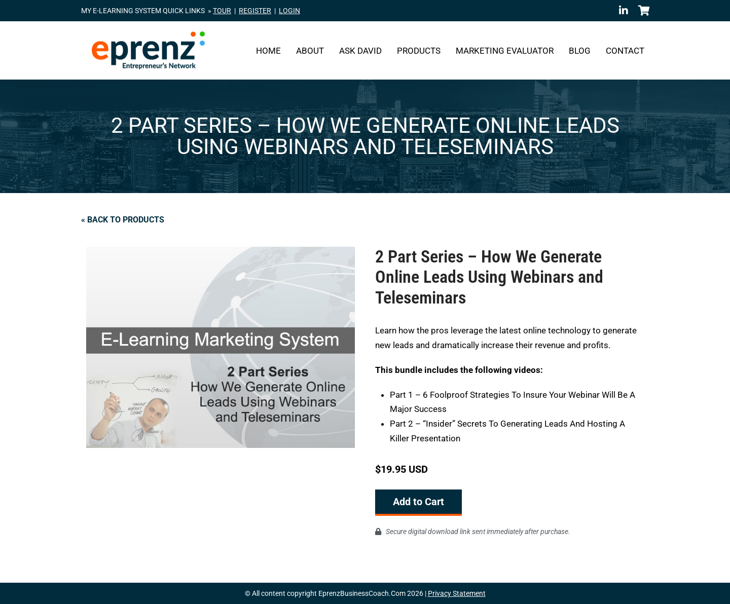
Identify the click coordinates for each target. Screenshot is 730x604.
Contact (625, 51)
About (310, 51)
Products (419, 51)
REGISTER (255, 11)
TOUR (222, 11)
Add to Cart (418, 502)
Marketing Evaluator (505, 51)
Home (268, 51)
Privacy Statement (457, 593)
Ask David (360, 51)
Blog (580, 51)
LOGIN (289, 11)
